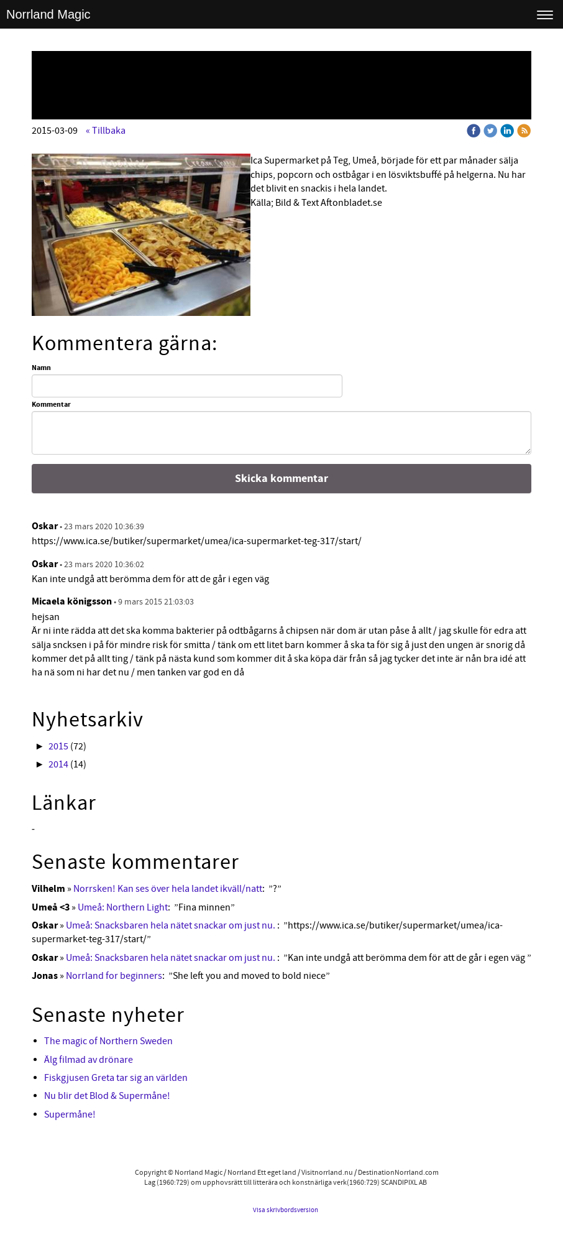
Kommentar (51, 405)
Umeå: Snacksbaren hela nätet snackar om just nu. (171, 925)
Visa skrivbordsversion (285, 1210)
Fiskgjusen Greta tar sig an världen (116, 1078)
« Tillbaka (106, 130)
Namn (41, 368)
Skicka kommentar (281, 478)
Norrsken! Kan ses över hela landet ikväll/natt (167, 889)
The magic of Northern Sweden (108, 1041)
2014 (58, 764)
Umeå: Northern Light (123, 907)
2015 (58, 746)
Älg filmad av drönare (88, 1060)
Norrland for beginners (114, 976)
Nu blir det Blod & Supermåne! (107, 1096)
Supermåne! (70, 1114)
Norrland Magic (48, 14)
